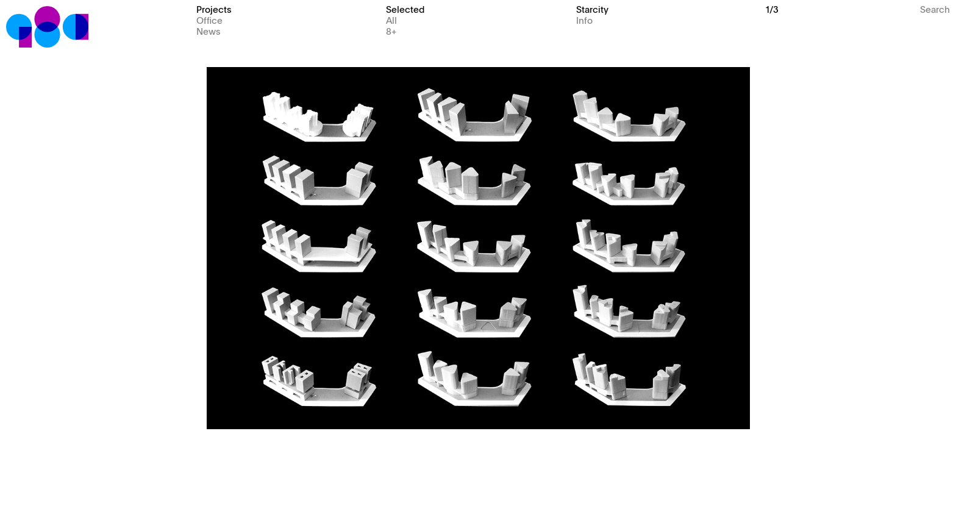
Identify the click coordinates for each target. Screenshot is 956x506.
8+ (391, 30)
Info (584, 19)
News (208, 30)
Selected (405, 8)
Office (209, 19)
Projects (214, 8)
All (391, 19)
